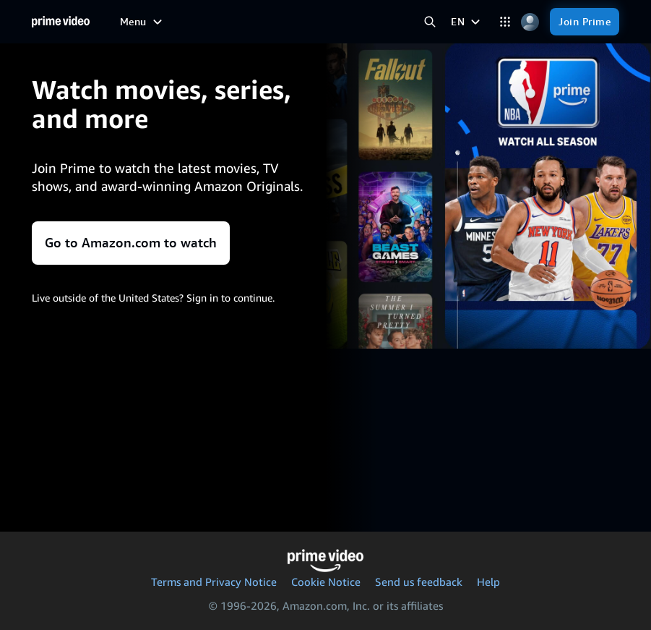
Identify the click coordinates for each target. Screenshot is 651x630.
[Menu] (142, 21)
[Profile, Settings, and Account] (530, 22)
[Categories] (504, 22)
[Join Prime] (584, 21)
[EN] (467, 21)
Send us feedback (418, 581)
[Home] (61, 21)
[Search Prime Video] (429, 22)
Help (488, 581)
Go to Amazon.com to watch (131, 242)
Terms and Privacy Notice (214, 581)
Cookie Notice (326, 581)
